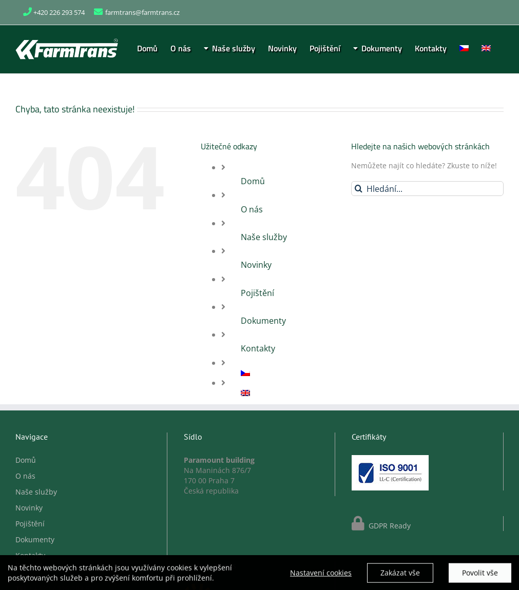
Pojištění (257, 293)
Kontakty (258, 348)
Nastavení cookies (321, 575)
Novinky (256, 264)
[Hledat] (358, 188)
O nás (252, 209)
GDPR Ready (389, 525)
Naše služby (264, 237)
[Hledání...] (427, 188)
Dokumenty (263, 320)
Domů (253, 181)
